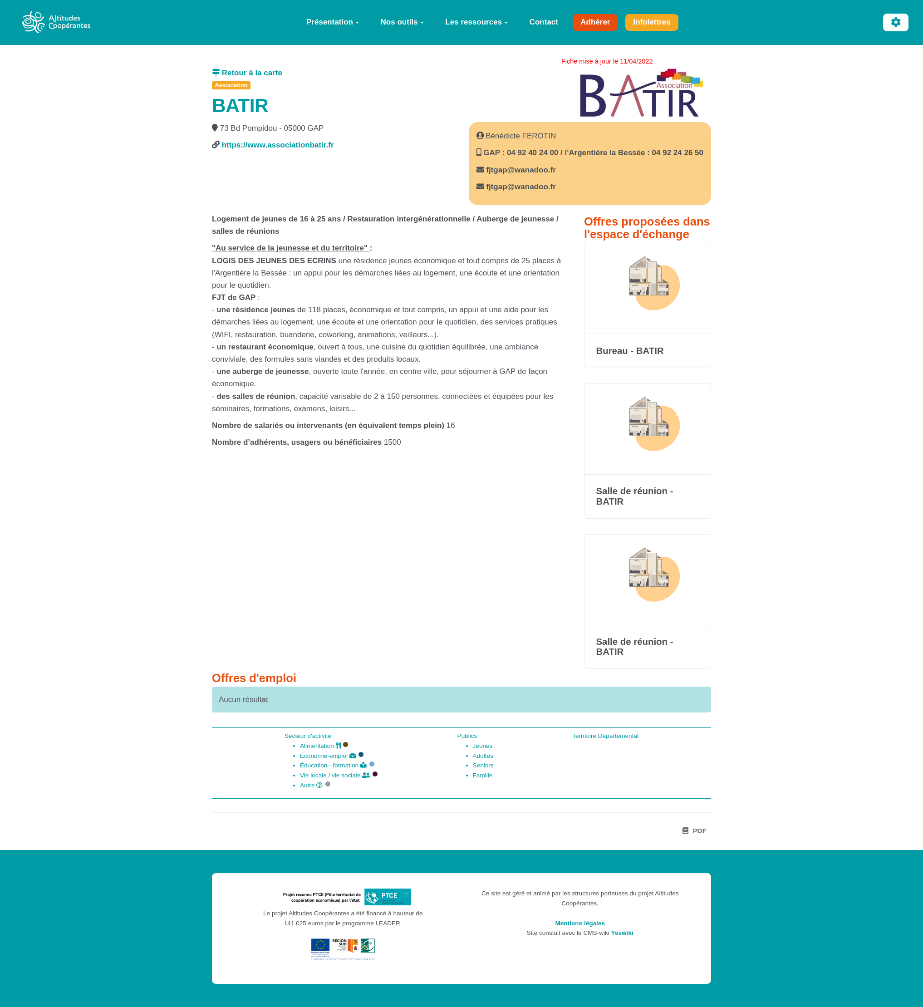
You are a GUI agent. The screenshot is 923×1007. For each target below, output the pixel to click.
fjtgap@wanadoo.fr (521, 170)
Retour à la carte (247, 73)
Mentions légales (580, 923)
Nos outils (402, 22)
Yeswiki (622, 932)
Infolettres (651, 22)
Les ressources (476, 22)
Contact (544, 22)
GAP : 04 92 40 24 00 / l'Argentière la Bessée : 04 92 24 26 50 (592, 152)
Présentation (332, 22)
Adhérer (595, 22)
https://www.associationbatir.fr (278, 145)
